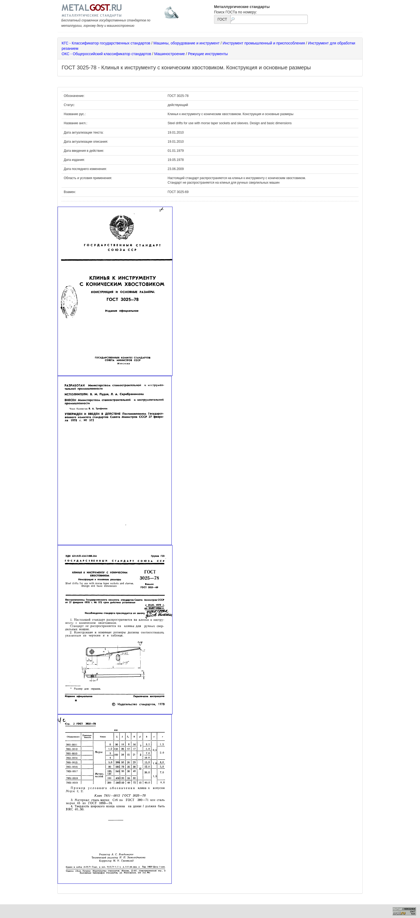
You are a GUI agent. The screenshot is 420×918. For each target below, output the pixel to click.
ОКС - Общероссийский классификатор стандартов (106, 54)
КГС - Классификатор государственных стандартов (106, 43)
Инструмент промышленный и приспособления (264, 43)
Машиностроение (169, 54)
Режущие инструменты (208, 54)
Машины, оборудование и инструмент (186, 43)
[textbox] (269, 19)
